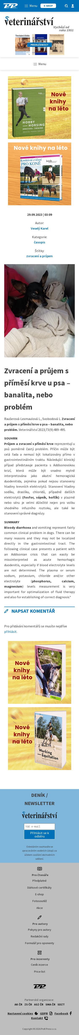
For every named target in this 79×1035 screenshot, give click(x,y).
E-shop (39, 894)
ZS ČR (28, 1004)
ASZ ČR (38, 1004)
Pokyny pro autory (39, 930)
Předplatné (39, 881)
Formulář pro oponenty (39, 943)
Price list (39, 971)
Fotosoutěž (39, 901)
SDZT (61, 1004)
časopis (39, 242)
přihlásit (10, 631)
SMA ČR (50, 1004)
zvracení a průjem (39, 256)
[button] (39, 834)
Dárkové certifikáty (39, 887)
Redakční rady (39, 936)
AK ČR (18, 1004)
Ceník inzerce (39, 965)
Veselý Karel (39, 228)
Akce (39, 908)
